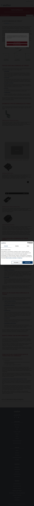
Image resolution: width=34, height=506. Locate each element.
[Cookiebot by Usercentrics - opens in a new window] (28, 243)
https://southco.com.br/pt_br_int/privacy (14, 257)
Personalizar (17, 262)
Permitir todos (27, 262)
